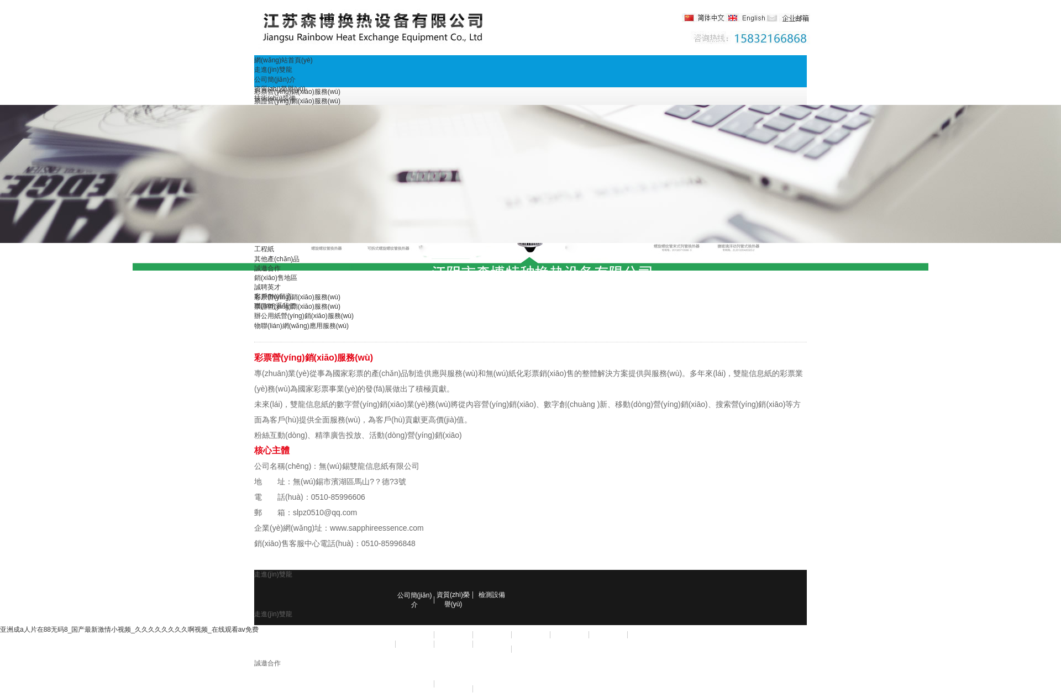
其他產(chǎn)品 (277, 259)
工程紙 (264, 249)
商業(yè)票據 (608, 634)
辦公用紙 (492, 644)
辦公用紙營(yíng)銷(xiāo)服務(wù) (304, 316)
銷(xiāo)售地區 (275, 278)
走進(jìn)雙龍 (273, 69)
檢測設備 (492, 595)
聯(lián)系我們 (275, 306)
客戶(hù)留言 (273, 296)
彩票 (414, 634)
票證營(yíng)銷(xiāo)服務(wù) (297, 101)
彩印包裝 (414, 644)
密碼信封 (646, 634)
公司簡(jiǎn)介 (275, 79)
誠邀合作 (267, 268)
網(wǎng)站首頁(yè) (283, 60)
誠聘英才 (267, 287)
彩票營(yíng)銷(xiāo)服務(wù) (297, 92)
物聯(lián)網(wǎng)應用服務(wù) (301, 326)
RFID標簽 (453, 634)
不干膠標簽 (569, 634)
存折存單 (492, 634)
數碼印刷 (453, 644)
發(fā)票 (530, 634)
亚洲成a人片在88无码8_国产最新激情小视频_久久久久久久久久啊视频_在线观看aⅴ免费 (129, 629)
